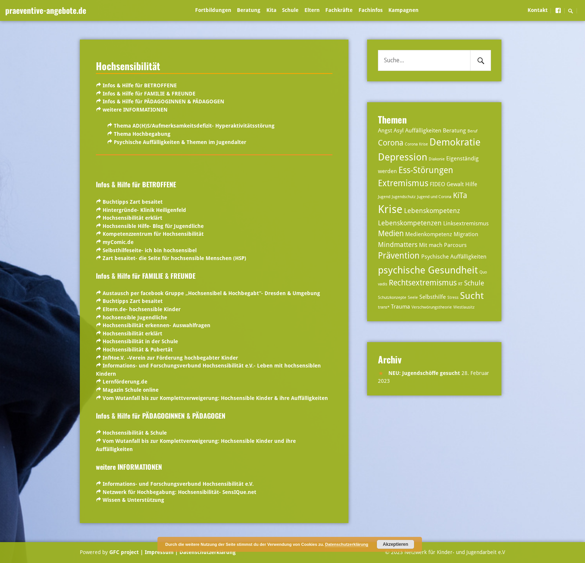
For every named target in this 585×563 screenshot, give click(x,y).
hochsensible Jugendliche (134, 317)
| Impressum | (159, 552)
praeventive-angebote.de (45, 10)
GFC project (124, 552)
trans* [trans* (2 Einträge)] (384, 307)
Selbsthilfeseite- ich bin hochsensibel (150, 250)
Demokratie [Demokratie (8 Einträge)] (455, 142)
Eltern (312, 10)
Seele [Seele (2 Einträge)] (413, 297)
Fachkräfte (339, 10)
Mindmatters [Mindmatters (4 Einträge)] (397, 244)
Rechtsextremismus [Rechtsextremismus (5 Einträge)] (423, 282)
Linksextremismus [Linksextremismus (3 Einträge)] (466, 223)
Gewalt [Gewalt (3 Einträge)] (455, 184)
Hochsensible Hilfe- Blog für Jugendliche (153, 226)
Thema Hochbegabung (142, 134)
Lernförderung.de (125, 382)
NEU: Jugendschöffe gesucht (424, 373)
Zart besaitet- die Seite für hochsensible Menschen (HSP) (174, 258)
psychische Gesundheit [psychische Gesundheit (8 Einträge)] (428, 270)
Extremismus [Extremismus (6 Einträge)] (403, 183)
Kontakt (538, 10)
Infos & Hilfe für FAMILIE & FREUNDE (148, 94)
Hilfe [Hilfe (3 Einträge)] (471, 184)
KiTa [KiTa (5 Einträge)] (460, 195)
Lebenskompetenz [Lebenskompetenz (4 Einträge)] (432, 211)
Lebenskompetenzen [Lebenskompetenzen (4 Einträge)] (410, 223)
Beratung (248, 10)
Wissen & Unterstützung (133, 500)
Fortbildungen (213, 10)
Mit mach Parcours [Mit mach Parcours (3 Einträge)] (443, 245)
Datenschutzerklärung (207, 552)
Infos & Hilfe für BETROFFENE (140, 85)
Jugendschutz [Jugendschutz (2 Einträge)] (404, 196)
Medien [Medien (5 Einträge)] (391, 233)
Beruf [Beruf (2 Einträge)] (472, 131)
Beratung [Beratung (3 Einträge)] (454, 130)
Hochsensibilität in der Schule (140, 341)
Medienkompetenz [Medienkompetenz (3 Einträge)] (428, 234)
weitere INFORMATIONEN (135, 110)
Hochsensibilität (128, 66)
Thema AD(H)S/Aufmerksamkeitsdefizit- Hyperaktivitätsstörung (194, 126)
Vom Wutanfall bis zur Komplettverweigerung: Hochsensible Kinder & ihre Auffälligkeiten (215, 398)
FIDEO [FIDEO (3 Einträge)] (437, 184)
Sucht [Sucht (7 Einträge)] (472, 295)
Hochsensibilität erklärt (132, 218)
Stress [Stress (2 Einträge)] (453, 297)
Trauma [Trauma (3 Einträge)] (400, 306)
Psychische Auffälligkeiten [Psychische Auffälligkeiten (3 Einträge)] (454, 256)
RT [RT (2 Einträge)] (460, 284)
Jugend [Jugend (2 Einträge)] (384, 196)
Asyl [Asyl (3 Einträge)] (399, 130)
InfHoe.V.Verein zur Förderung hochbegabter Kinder (170, 358)
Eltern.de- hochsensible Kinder (142, 309)
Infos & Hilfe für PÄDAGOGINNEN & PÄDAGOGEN (162, 101)
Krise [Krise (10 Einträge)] (390, 209)
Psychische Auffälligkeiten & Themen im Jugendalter (180, 142)
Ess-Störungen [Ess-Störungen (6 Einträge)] (425, 170)
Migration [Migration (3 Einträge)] (466, 234)
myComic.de (118, 242)
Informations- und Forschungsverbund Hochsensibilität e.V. (178, 484)
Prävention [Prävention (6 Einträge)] (399, 256)
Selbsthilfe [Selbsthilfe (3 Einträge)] (432, 297)
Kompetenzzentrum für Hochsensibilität (153, 234)
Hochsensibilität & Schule (135, 433)
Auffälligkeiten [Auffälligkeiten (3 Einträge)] (423, 130)
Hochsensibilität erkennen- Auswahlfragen (156, 325)
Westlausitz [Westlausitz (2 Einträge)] (464, 307)
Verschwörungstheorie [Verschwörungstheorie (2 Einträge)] (432, 307)
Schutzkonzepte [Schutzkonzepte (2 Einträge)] (392, 297)
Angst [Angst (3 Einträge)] (385, 130)
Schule (290, 10)
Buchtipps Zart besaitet (133, 202)
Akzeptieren (395, 544)
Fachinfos (371, 10)
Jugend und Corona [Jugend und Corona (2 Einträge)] (434, 196)
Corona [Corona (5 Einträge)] (390, 142)
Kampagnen (403, 10)
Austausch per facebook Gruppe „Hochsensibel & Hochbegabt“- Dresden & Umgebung (211, 293)
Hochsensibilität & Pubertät (138, 350)
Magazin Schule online (131, 390)
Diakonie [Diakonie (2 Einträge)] (437, 159)
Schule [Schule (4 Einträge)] (474, 283)
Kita (271, 10)
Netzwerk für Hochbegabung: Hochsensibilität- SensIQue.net (178, 492)
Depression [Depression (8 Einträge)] (402, 157)
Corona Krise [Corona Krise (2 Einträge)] (416, 144)
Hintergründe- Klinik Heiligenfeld (144, 210)
